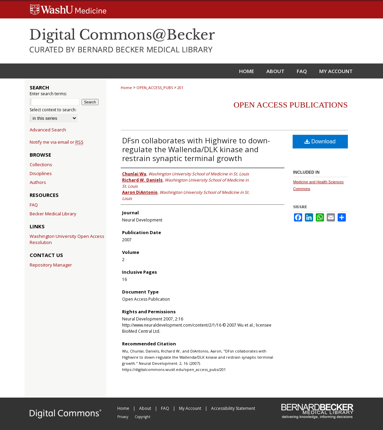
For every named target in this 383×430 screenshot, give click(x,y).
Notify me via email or (57, 142)
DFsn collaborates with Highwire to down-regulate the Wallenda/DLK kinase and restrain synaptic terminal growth (196, 149)
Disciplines (41, 173)
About (145, 408)
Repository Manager (51, 265)
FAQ (34, 205)
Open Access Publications (291, 104)
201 (180, 87)
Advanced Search (48, 130)
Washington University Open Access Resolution (67, 239)
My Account (190, 408)
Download (320, 141)
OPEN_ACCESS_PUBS (154, 87)
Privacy (123, 416)
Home (126, 87)
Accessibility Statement (233, 408)
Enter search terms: (48, 94)
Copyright (142, 416)
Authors (38, 182)
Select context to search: (53, 110)
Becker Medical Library (53, 214)
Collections (41, 164)
